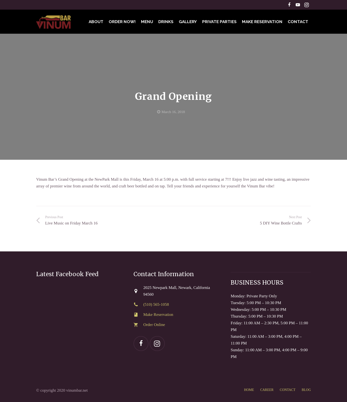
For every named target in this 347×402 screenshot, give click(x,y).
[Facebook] (289, 4)
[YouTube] (298, 4)
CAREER (267, 390)
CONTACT (287, 390)
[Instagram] (306, 4)
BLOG (306, 390)
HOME (249, 390)
